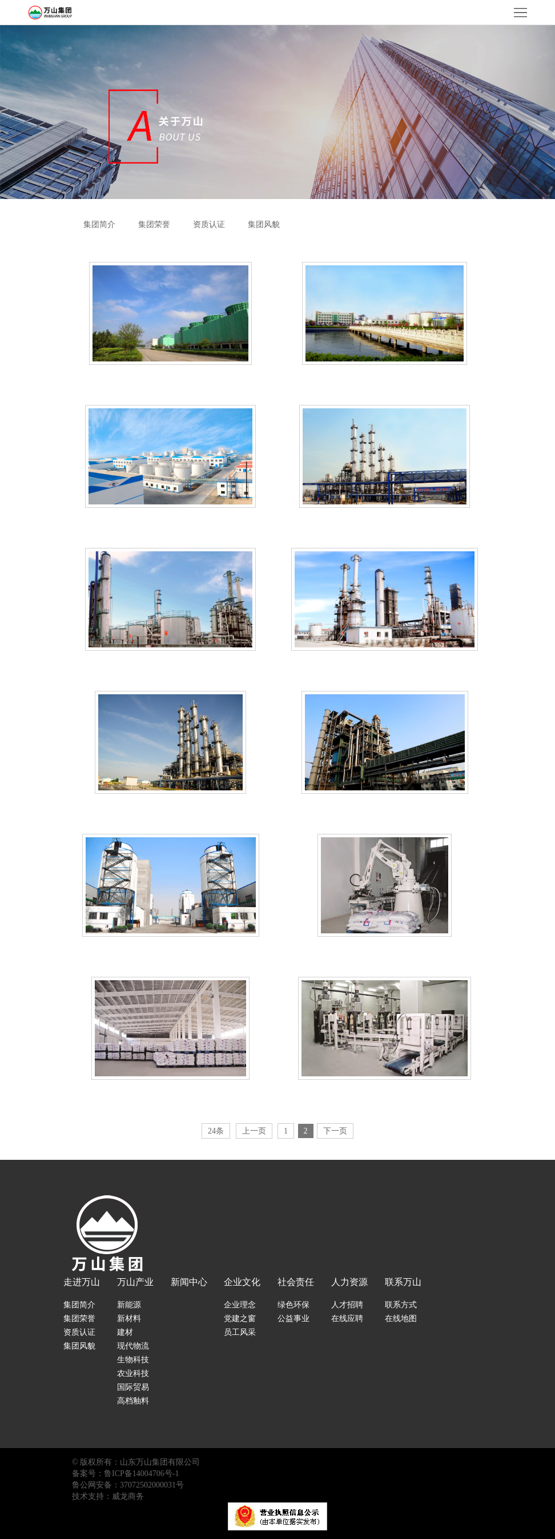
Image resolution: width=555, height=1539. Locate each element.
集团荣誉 (154, 224)
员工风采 (240, 1332)
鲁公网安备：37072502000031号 (128, 1485)
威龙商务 (128, 1496)
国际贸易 (133, 1387)
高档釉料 (133, 1401)
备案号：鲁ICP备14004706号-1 (125, 1473)
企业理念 (240, 1305)
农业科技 (133, 1373)
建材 (125, 1332)
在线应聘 (347, 1318)
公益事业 (293, 1318)
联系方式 (401, 1305)
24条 (216, 1131)
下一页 (335, 1131)
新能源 (129, 1305)
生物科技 (133, 1359)
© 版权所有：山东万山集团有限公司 (136, 1462)
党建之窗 (240, 1318)
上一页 (254, 1131)
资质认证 (209, 224)
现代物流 (133, 1346)
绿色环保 (293, 1305)
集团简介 (99, 224)
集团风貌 (264, 224)
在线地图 (401, 1318)
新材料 (129, 1318)
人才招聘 (347, 1305)
